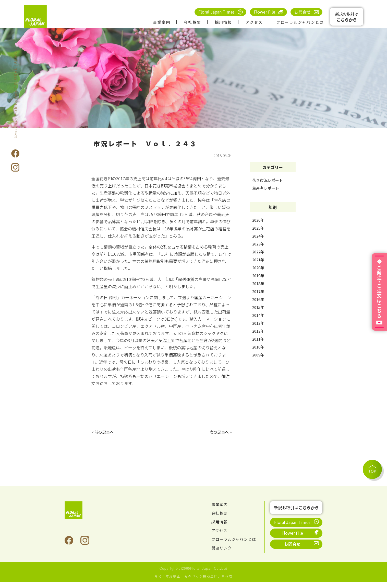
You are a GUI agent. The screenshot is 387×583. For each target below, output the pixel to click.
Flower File (264, 12)
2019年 (258, 275)
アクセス (254, 22)
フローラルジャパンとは (300, 22)
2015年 (258, 307)
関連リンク (222, 548)
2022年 (258, 251)
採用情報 (223, 22)
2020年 (258, 267)
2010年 (258, 347)
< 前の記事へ (103, 432)
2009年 (258, 354)
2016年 (258, 299)
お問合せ (302, 12)
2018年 (258, 283)
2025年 (258, 228)
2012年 (258, 331)
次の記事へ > (220, 432)
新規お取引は (346, 17)
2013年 (258, 323)
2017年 (258, 291)
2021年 (258, 259)
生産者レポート (265, 188)
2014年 (258, 315)
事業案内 (161, 22)
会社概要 (192, 22)
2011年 (258, 339)
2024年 (258, 236)
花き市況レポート (267, 180)
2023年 (258, 243)
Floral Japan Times (216, 12)
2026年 (258, 220)
